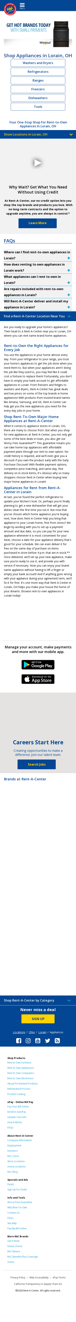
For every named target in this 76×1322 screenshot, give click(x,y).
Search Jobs (37, 764)
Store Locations (16, 1161)
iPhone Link (38, 680)
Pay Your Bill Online (18, 1106)
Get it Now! (13, 1241)
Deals (10, 1184)
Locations (19, 1032)
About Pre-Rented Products (22, 1083)
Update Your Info (17, 1117)
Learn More (38, 223)
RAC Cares (13, 1156)
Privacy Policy (18, 1277)
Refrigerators (38, 72)
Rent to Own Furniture (19, 1062)
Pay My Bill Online (17, 1228)
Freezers (38, 89)
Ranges (38, 80)
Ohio (32, 1032)
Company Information (19, 1140)
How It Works (14, 1122)
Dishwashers (38, 98)
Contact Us (13, 1212)
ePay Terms (59, 1277)
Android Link (38, 666)
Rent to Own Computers (20, 1073)
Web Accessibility (39, 1277)
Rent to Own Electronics (20, 1078)
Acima (10, 1262)
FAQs (10, 1127)
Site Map (12, 1223)
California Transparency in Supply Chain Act (38, 1284)
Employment (14, 1145)
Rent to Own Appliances (20, 1067)
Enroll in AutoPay (16, 1111)
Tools (38, 107)
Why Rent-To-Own (17, 1207)
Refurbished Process (18, 1089)
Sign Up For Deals (17, 1189)
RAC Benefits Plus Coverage (22, 1256)
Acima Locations (16, 1166)
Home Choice (14, 1246)
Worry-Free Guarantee (19, 1202)
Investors (12, 1150)
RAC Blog (12, 1171)
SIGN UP (38, 1019)
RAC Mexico (13, 1251)
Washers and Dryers (38, 63)
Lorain (42, 1032)
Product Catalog (16, 1094)
